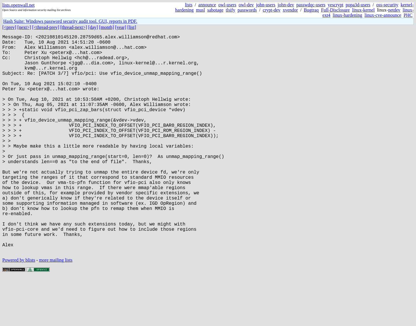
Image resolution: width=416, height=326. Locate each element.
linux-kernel (363, 10)
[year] (120, 27)
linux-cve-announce (383, 15)
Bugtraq (311, 10)
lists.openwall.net (18, 5)
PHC (408, 15)
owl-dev (246, 4)
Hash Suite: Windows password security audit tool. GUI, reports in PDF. (70, 21)
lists (188, 4)
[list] (131, 27)
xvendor (290, 10)
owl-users (227, 4)
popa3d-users (358, 4)
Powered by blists (18, 308)
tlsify (230, 10)
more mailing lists (56, 308)
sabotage (215, 10)
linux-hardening (347, 15)
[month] (106, 27)
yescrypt (335, 4)
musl (200, 10)
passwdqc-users (310, 4)
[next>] (24, 27)
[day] (93, 27)
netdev (394, 10)
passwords (247, 10)
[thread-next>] (73, 27)
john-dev (286, 4)
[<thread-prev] (45, 27)
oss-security (387, 4)
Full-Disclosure (335, 10)
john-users (265, 4)
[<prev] (9, 27)
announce (207, 4)
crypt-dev (271, 10)
